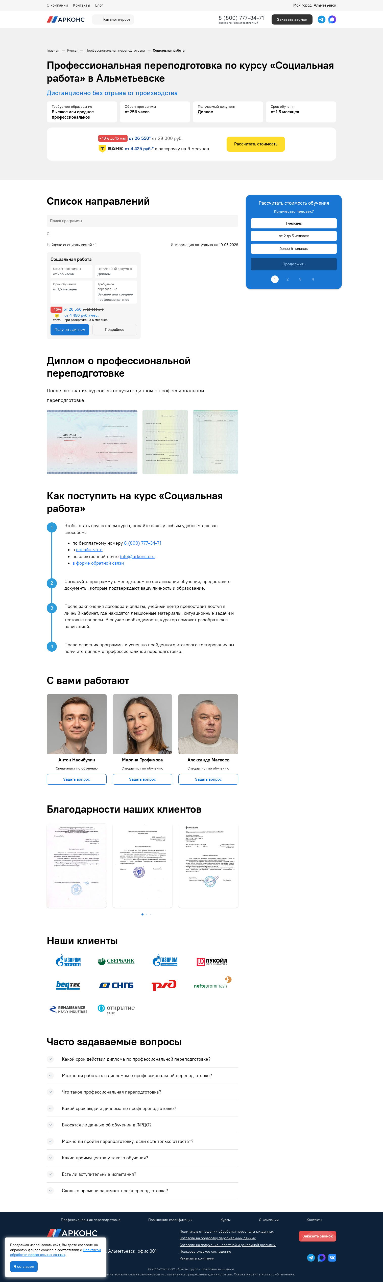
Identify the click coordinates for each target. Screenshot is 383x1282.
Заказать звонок (292, 19)
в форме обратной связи (98, 563)
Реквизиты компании (197, 1258)
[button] (142, 914)
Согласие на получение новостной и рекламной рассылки (228, 1245)
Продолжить (293, 264)
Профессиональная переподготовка (90, 1220)
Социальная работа (71, 259)
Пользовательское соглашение (205, 1251)
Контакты (81, 5)
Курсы (226, 1220)
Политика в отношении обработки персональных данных (227, 1231)
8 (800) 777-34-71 (241, 17)
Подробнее (114, 329)
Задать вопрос (76, 779)
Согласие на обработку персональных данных (218, 1238)
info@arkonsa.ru (137, 556)
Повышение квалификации (170, 1220)
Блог (99, 5)
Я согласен (24, 1266)
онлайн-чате (89, 549)
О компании (57, 5)
